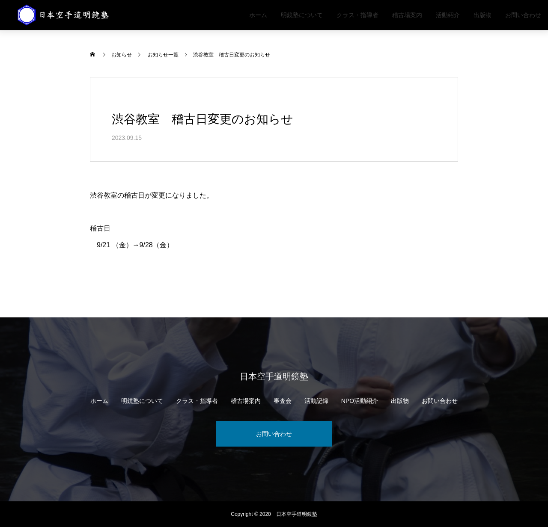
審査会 (283, 400)
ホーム (258, 15)
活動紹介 (448, 15)
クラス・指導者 (357, 15)
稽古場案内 (407, 15)
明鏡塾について (302, 15)
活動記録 (316, 400)
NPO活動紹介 (359, 400)
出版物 (482, 15)
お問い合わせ (523, 15)
